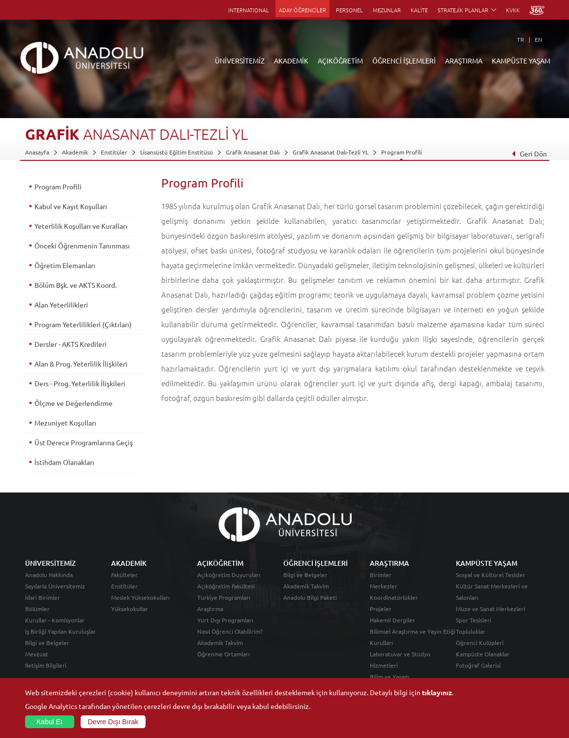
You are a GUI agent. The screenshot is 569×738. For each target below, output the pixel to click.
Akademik (75, 152)
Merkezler (383, 586)
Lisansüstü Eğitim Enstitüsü (176, 152)
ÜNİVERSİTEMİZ (240, 60)
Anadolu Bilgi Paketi (310, 597)
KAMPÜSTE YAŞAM (521, 60)
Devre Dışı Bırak (113, 722)
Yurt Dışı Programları (225, 620)
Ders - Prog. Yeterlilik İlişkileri (79, 383)
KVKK (513, 10)
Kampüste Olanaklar (482, 654)
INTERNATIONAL (248, 10)
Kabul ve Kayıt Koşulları (70, 206)
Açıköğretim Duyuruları (228, 575)
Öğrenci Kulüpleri (480, 642)
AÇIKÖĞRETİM (340, 60)
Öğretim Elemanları (64, 265)
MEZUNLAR (387, 10)
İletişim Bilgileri (45, 665)
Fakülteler (124, 575)
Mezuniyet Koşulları (65, 422)
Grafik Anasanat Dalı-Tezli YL (330, 152)
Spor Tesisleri (473, 620)
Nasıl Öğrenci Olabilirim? (230, 631)
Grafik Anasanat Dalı (253, 152)
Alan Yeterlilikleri (61, 304)
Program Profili (401, 152)
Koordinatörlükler (394, 597)
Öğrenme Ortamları (223, 654)
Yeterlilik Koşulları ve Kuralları (80, 225)
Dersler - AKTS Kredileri (70, 343)
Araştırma (210, 609)
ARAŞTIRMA (463, 60)
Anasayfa (37, 152)
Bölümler (37, 609)
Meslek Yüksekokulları (140, 597)
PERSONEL (349, 10)
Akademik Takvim (220, 642)
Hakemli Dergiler (392, 620)
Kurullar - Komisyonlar (55, 620)
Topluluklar (470, 631)
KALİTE (419, 10)
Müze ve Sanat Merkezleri (490, 609)
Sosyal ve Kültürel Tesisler (490, 575)
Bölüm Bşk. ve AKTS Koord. (75, 284)
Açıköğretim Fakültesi (226, 586)
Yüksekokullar (129, 609)
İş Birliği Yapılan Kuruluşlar (60, 631)
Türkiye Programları (223, 597)
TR (520, 39)
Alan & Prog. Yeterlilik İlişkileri (80, 363)
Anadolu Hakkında (49, 575)
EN (538, 39)
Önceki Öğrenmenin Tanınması (82, 245)
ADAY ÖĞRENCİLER (302, 10)
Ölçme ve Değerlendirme (73, 403)
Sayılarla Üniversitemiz (55, 586)
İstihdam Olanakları (64, 462)
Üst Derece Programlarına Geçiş (83, 442)
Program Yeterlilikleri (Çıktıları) (83, 324)
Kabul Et (49, 722)
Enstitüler (114, 152)
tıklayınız (437, 692)
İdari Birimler (42, 597)
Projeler (380, 609)
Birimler (380, 575)
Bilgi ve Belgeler (47, 642)
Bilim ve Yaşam (389, 676)
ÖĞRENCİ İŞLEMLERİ (404, 60)
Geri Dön (528, 153)
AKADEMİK (291, 60)
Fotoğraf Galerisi (478, 665)
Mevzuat (36, 654)
